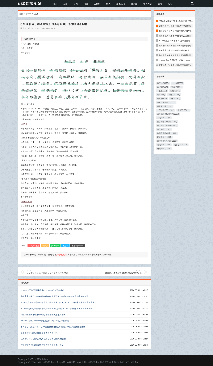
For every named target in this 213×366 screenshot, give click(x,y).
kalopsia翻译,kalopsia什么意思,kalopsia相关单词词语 (45, 320)
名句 (170, 3)
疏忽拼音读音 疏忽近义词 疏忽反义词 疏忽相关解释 (43, 339)
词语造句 (164, 137)
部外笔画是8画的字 (168, 114)
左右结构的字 (166, 102)
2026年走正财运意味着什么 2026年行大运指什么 (42, 290)
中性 (177, 83)
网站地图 (61, 362)
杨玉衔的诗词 (77, 245)
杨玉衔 (65, 245)
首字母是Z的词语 (167, 121)
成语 (65, 3)
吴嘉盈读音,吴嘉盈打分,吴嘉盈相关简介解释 (40, 332)
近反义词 (120, 3)
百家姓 (134, 3)
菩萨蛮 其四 (26, 201)
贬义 (162, 98)
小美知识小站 (41, 359)
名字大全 (147, 3)
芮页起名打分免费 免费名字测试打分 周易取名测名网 (182, 65)
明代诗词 (163, 144)
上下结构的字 (165, 110)
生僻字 (183, 110)
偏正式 (163, 83)
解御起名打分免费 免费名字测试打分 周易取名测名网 (182, 26)
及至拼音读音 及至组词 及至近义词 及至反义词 (53, 271)
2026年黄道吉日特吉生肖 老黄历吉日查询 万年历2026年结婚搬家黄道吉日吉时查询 (58, 302)
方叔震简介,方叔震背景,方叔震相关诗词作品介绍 (42, 345)
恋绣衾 (24, 124)
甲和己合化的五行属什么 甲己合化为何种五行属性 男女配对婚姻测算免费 (53, 326)
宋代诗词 (163, 118)
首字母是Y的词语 (167, 141)
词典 (86, 3)
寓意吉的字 (164, 106)
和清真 (45, 245)
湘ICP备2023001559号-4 (126, 362)
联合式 (174, 94)
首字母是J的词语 (166, 133)
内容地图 (71, 362)
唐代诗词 (163, 148)
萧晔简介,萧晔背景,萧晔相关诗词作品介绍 (115, 271)
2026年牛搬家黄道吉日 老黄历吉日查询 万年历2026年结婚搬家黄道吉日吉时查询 (57, 308)
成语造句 (180, 144)
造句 (160, 3)
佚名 (24, 28)
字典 (76, 3)
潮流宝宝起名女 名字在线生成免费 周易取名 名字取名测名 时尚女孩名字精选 (54, 296)
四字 (162, 87)
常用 (175, 91)
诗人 (108, 3)
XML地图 (81, 362)
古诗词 (97, 3)
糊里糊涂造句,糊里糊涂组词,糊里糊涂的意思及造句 (43, 314)
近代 (175, 98)
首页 (55, 3)
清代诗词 (55, 245)
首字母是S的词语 (167, 125)
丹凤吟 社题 (34, 245)
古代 (176, 87)
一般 (162, 91)
